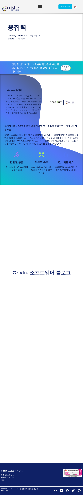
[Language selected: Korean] (75, 7)
